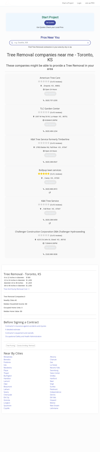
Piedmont (54, 389)
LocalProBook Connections (78, 437)
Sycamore (7, 405)
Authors (71, 434)
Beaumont (8, 386)
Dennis (52, 395)
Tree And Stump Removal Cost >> (17, 289)
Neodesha (8, 367)
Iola (5, 365)
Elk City (6, 397)
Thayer (6, 373)
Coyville (7, 408)
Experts (39, 431)
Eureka (52, 386)
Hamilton (7, 378)
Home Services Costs (20, 429)
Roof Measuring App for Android (48, 440)
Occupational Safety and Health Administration (23, 336)
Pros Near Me (17, 431)
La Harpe (53, 365)
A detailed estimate (12, 329)
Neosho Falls (55, 367)
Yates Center (55, 373)
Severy (6, 392)
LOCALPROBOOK (19, 3)
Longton (7, 403)
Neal (51, 381)
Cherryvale (8, 395)
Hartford (53, 378)
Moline (52, 403)
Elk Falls (53, 397)
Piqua (6, 370)
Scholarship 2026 (74, 429)
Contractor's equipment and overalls (19, 333)
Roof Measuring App (44, 434)
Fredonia (7, 362)
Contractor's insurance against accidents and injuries (25, 326)
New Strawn (54, 405)
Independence (55, 392)
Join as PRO (89, 3)
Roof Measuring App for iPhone (47, 437)
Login (79, 3)
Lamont (7, 381)
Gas (51, 362)
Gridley (52, 376)
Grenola (7, 400)
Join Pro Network (43, 429)
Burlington (8, 376)
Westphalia (8, 357)
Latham (7, 389)
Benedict (7, 359)
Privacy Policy (73, 431)
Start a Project (67, 3)
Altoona (53, 357)
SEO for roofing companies (78, 440)
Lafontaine (54, 408)
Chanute (53, 359)
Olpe (5, 384)
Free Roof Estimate (19, 437)
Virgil (52, 384)
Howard (53, 400)
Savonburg (54, 370)
